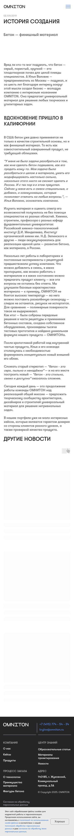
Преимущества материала (12, 784)
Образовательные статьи (54, 749)
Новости (43, 763)
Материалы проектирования (48, 756)
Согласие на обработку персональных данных (16, 803)
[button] (68, 6)
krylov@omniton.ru (51, 729)
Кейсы (7, 754)
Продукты (9, 760)
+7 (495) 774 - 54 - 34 (54, 724)
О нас (7, 748)
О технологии (12, 777)
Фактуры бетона (13, 791)
